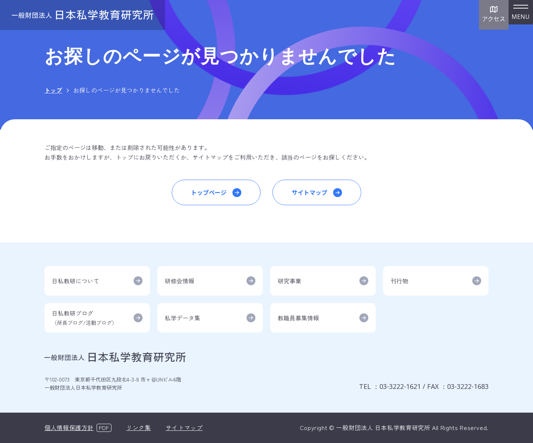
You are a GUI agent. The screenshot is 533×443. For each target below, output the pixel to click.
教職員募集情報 (298, 317)
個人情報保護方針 (69, 427)
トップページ (209, 192)
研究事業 (289, 280)
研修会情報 (179, 280)
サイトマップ (309, 192)
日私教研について (75, 280)
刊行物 (399, 280)
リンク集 (138, 427)
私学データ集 (182, 317)
